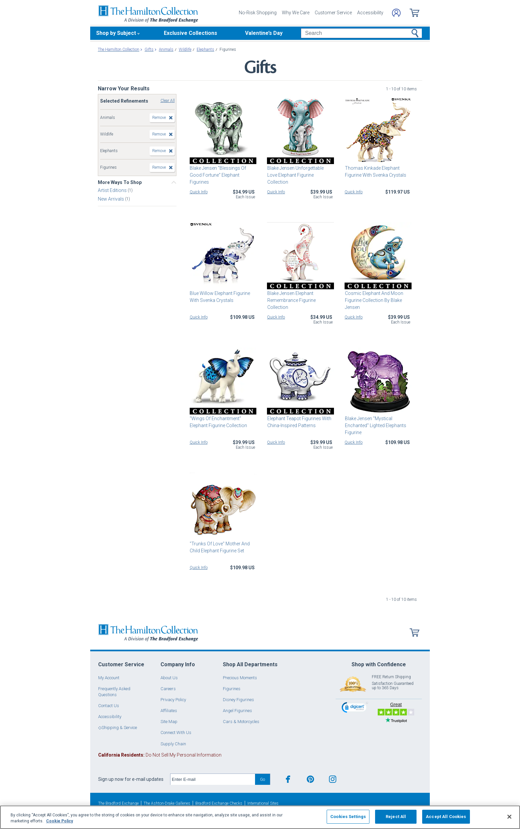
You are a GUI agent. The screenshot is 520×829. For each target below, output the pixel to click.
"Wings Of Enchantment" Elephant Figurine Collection (218, 422)
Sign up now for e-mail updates (130, 779)
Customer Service (333, 12)
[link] (355, 708)
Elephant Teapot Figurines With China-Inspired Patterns (299, 422)
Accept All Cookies (446, 816)
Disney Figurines (238, 699)
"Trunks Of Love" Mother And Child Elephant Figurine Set (220, 547)
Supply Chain (173, 743)
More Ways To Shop (120, 182)
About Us (169, 677)
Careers (168, 688)
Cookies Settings (348, 816)
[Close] (509, 816)
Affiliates (169, 710)
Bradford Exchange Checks (218, 803)
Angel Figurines (237, 710)
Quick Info (199, 192)
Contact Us (108, 705)
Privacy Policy (173, 699)
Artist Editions (113, 190)
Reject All (396, 816)
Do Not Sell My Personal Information (160, 755)
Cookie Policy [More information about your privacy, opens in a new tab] (59, 821)
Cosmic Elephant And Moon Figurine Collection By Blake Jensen (374, 300)
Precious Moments (240, 677)
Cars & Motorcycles (241, 721)
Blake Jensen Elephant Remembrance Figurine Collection (291, 300)
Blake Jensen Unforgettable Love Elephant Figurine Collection (295, 175)
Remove (159, 117)
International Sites (263, 803)
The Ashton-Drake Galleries (167, 803)
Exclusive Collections (190, 33)
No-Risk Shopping (258, 12)
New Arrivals (111, 199)
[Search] (361, 33)
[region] (260, 817)
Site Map (169, 721)
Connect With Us (176, 732)
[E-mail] (212, 779)
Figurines (231, 688)
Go (262, 779)
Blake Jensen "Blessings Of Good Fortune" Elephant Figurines (218, 175)
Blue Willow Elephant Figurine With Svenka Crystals (220, 297)
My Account (108, 677)
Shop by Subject (116, 33)
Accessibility (370, 12)
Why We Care (295, 12)
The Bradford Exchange (118, 803)
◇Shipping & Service (117, 727)
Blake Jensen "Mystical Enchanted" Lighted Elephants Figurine (375, 425)
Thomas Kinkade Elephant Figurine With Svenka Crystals (375, 171)
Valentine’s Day (264, 33)
